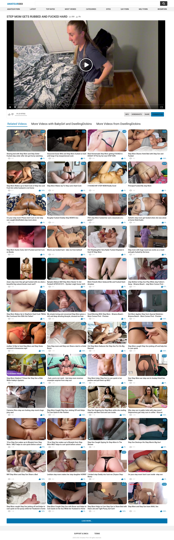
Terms (97, 534)
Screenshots (137, 114)
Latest (33, 9)
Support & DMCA (81, 534)
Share (147, 114)
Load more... (87, 521)
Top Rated (50, 9)
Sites (108, 9)
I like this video (9, 114)
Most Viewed (70, 9)
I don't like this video (12, 114)
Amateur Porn (13, 9)
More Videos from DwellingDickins (118, 124)
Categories (91, 9)
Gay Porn (125, 9)
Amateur (15, 3)
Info (127, 114)
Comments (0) (157, 114)
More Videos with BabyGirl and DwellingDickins (61, 124)
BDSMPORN (162, 9)
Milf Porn (143, 9)
